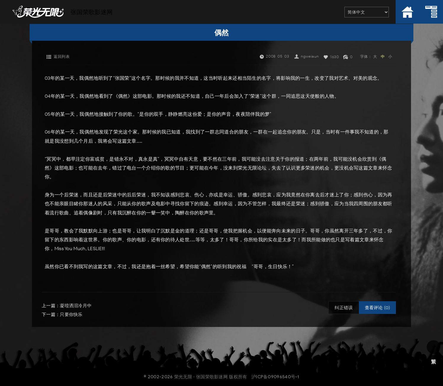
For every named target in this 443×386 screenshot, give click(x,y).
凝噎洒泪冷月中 (76, 305)
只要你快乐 (71, 314)
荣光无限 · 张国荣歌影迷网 (201, 377)
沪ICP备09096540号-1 (275, 377)
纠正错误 (344, 307)
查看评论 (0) (377, 307)
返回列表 (62, 56)
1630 (334, 57)
